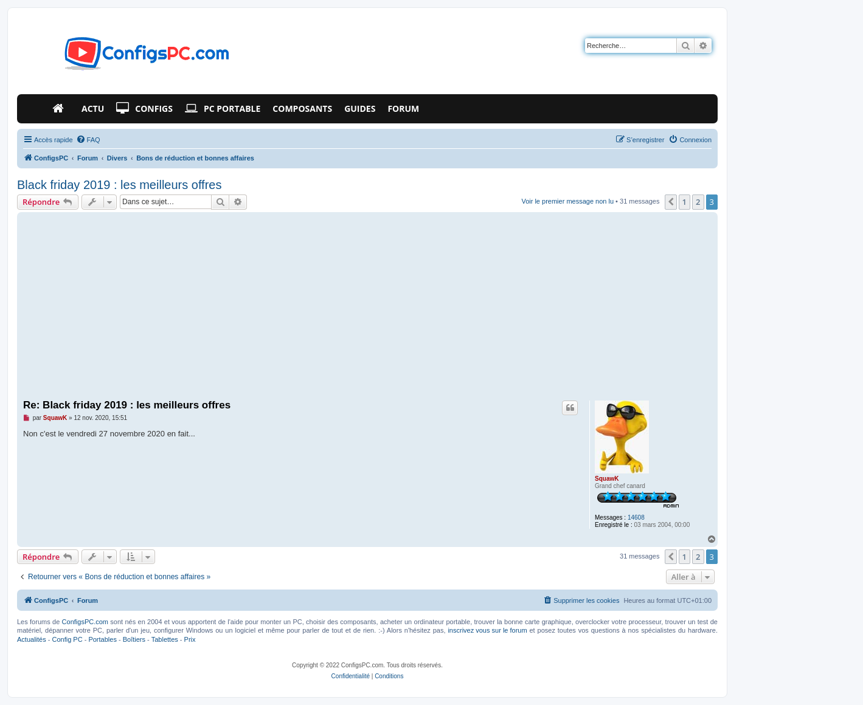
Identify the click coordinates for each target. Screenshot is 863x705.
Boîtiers (134, 639)
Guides (359, 108)
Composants (302, 108)
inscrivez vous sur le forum (487, 630)
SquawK (607, 478)
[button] (671, 201)
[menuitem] (88, 139)
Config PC (67, 639)
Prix (190, 639)
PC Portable (222, 109)
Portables (102, 639)
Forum (403, 108)
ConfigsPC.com (85, 621)
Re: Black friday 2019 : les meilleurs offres (126, 405)
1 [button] (684, 201)
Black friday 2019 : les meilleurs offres (119, 184)
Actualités (31, 639)
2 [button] (698, 201)
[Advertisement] (367, 306)
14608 (636, 517)
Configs (144, 109)
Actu (92, 108)
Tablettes (164, 639)
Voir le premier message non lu (567, 201)
